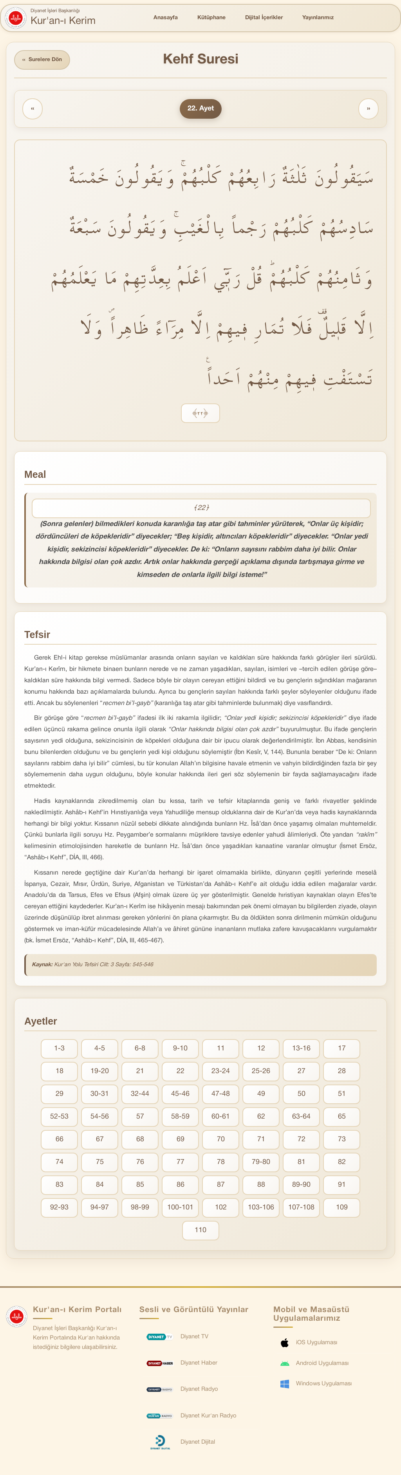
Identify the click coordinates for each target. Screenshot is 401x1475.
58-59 (180, 1117)
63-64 (301, 1117)
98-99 (140, 1208)
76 (140, 1162)
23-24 (220, 1071)
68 (140, 1140)
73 (342, 1140)
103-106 (261, 1208)
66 (59, 1140)
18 (59, 1071)
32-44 (140, 1094)
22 (180, 1071)
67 (100, 1140)
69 (180, 1140)
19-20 (99, 1071)
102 (221, 1208)
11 (221, 1049)
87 (221, 1185)
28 (342, 1071)
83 (59, 1185)
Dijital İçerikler (264, 17)
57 (140, 1117)
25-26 (261, 1071)
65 (342, 1117)
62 (261, 1117)
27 (301, 1071)
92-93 (59, 1208)
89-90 (301, 1185)
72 (301, 1140)
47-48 (220, 1094)
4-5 (99, 1049)
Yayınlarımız (318, 17)
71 (261, 1140)
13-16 (301, 1049)
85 (140, 1185)
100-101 (180, 1208)
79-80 (261, 1162)
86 (180, 1185)
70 (221, 1140)
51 (342, 1094)
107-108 (301, 1208)
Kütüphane (211, 17)
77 (180, 1162)
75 (100, 1162)
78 (221, 1162)
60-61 (220, 1117)
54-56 (99, 1117)
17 (342, 1049)
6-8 (140, 1049)
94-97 (99, 1208)
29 (59, 1094)
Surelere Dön (43, 60)
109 (342, 1208)
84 (100, 1185)
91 (342, 1185)
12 (261, 1049)
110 (200, 1230)
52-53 (59, 1117)
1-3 (59, 1049)
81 (301, 1162)
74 (59, 1162)
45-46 (180, 1094)
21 (140, 1071)
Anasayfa (166, 17)
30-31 (99, 1094)
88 (261, 1185)
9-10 (180, 1049)
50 (301, 1094)
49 (261, 1094)
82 (342, 1162)
